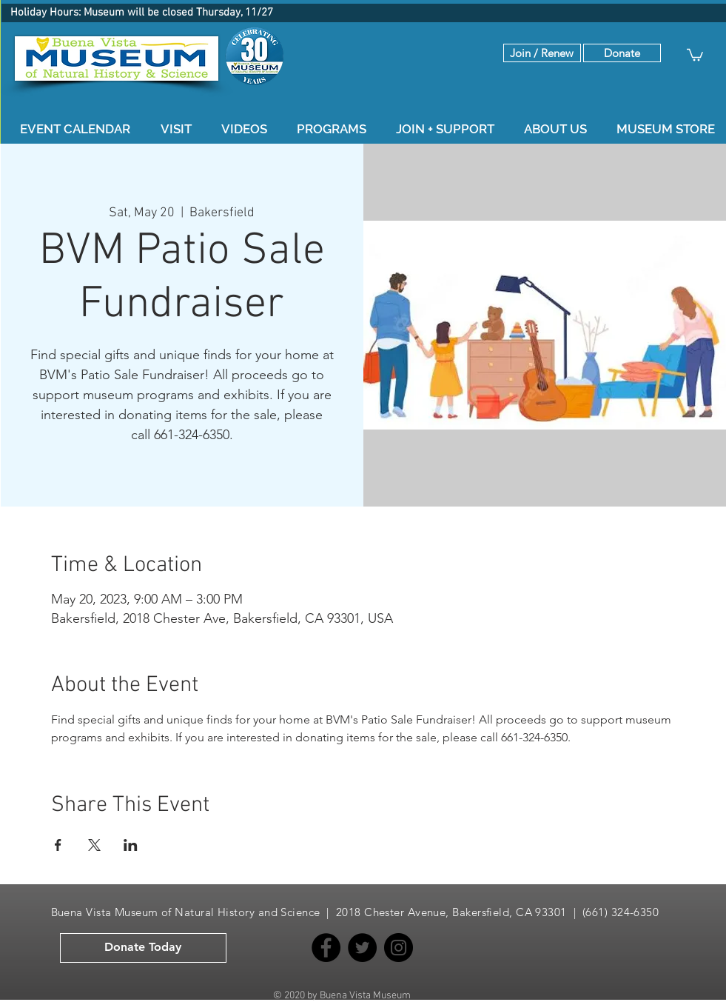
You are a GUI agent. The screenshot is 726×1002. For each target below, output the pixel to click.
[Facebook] (326, 947)
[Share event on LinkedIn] (131, 845)
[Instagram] (398, 947)
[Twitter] (362, 947)
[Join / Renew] (542, 53)
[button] (622, 53)
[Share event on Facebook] (58, 845)
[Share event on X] (94, 845)
